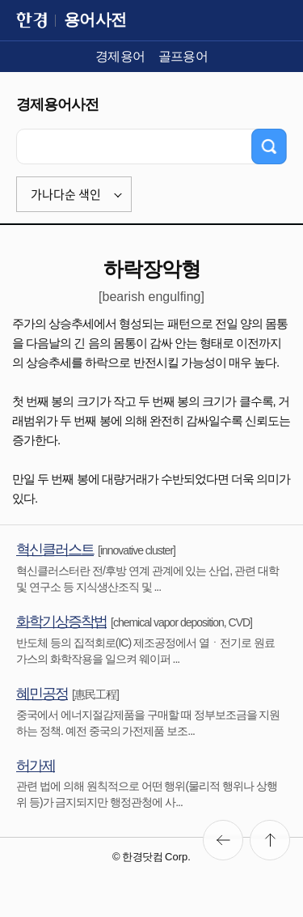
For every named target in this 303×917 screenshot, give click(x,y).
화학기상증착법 (61, 621)
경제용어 (120, 56)
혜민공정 (42, 694)
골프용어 (183, 56)
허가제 (35, 766)
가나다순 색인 (66, 194)
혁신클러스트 (55, 549)
